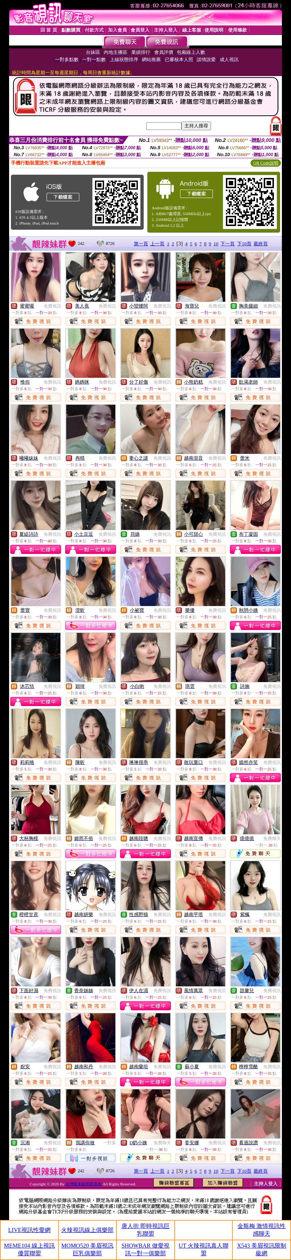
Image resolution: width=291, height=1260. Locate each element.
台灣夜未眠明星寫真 (84, 1184)
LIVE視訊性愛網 (29, 1230)
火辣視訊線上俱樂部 (87, 1230)
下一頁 (227, 243)
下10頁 (244, 243)
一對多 (109, 1142)
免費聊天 (272, 838)
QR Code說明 (265, 163)
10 (216, 243)
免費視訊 (52, 306)
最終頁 (261, 243)
